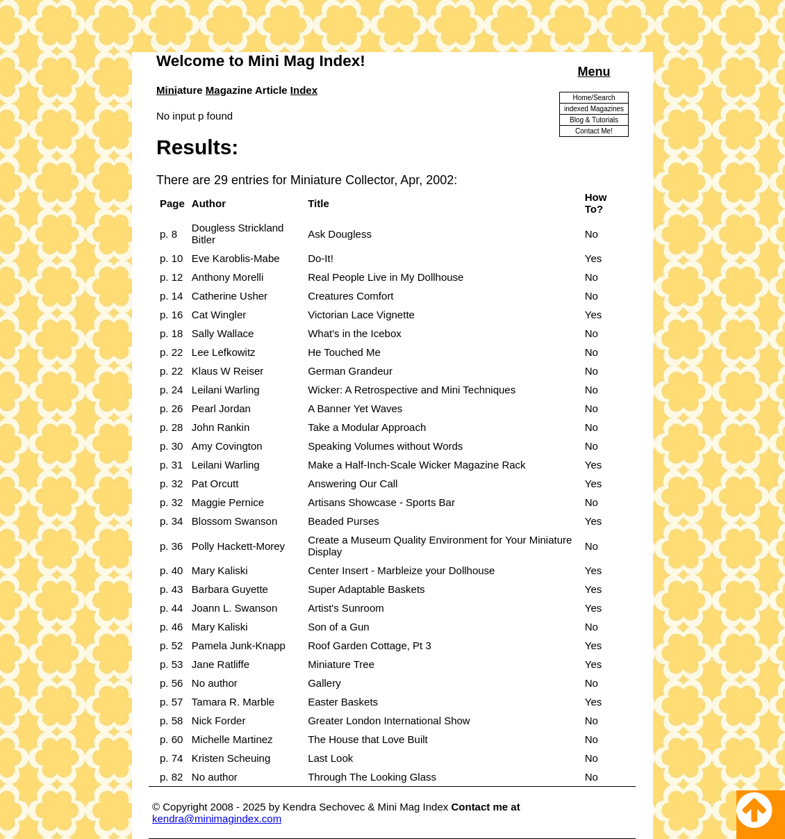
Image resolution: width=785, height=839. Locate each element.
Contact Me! (594, 131)
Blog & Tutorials (594, 120)
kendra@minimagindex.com (216, 818)
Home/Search (593, 97)
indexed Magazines (594, 109)
